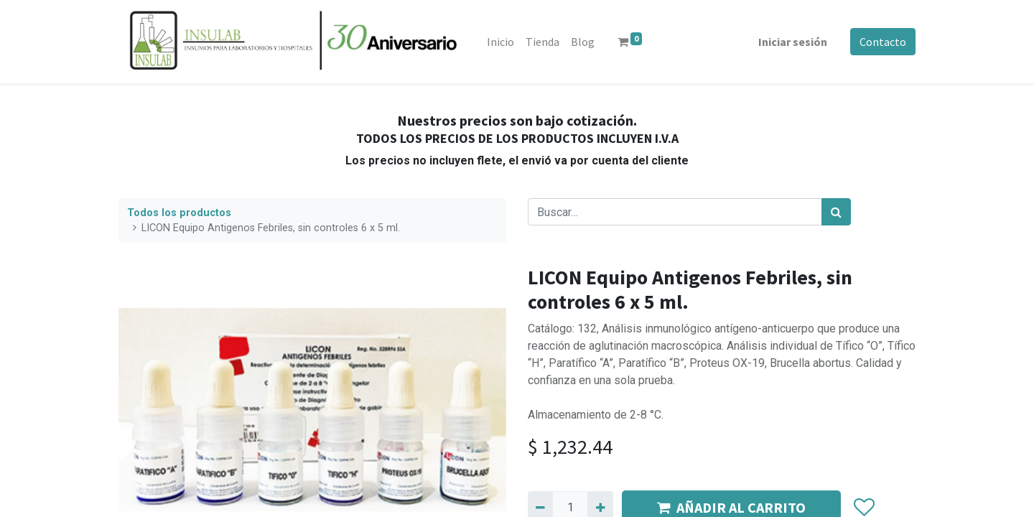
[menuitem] (500, 41)
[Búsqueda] (836, 211)
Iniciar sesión (792, 41)
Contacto (883, 41)
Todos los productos (179, 213)
